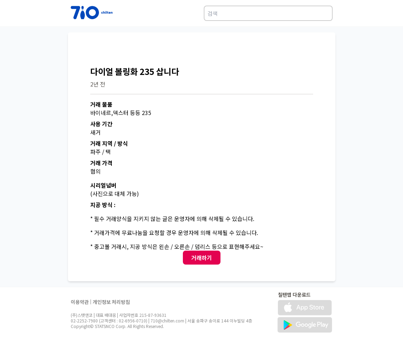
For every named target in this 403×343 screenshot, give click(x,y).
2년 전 (97, 84)
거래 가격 (101, 163)
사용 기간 (101, 124)
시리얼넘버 (103, 185)
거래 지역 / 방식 (109, 143)
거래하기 (201, 257)
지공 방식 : (103, 204)
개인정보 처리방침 (111, 301)
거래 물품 (101, 104)
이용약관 (80, 301)
